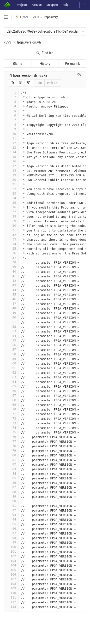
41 (11, 276)
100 (11, 547)
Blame (17, 63)
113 (11, 606)
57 (11, 349)
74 (11, 427)
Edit (39, 83)
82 (11, 464)
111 (11, 597)
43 (11, 285)
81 (11, 460)
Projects (22, 5)
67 (11, 395)
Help (66, 5)
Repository (51, 17)
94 (11, 519)
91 (11, 505)
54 (11, 336)
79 (11, 450)
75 (11, 432)
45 (11, 294)
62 (11, 372)
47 (11, 303)
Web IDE (53, 83)
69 (11, 404)
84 (11, 473)
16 (11, 161)
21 (11, 184)
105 (11, 570)
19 (11, 175)
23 (11, 193)
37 (11, 258)
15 (11, 157)
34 (11, 244)
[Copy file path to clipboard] (79, 75)
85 (11, 478)
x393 (7, 42)
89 (11, 496)
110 (11, 593)
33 (11, 239)
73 (11, 423)
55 (11, 340)
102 (11, 556)
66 (11, 391)
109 (11, 588)
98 (11, 538)
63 (11, 377)
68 (11, 400)
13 (11, 147)
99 (11, 542)
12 (11, 143)
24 (11, 198)
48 (11, 308)
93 (11, 515)
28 (11, 216)
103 (11, 561)
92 (11, 510)
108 (11, 583)
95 (11, 524)
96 (11, 528)
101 (11, 551)
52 (11, 326)
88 (11, 492)
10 (11, 134)
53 (11, 331)
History (45, 63)
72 (11, 418)
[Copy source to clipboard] (12, 83)
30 (11, 225)
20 (11, 179)
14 (11, 152)
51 (11, 322)
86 (11, 482)
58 (11, 354)
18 (11, 170)
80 (11, 455)
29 (11, 221)
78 (11, 446)
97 (11, 533)
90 (11, 501)
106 (11, 574)
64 (11, 381)
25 (11, 202)
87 (11, 487)
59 (11, 359)
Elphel (22, 17)
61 (11, 368)
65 (11, 386)
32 (11, 235)
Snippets (52, 5)
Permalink (72, 63)
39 (11, 267)
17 (11, 166)
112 (11, 602)
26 (11, 207)
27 (11, 212)
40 (11, 271)
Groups (37, 5)
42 (11, 280)
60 (11, 363)
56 (11, 345)
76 (11, 437)
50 (11, 317)
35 (11, 248)
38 (11, 262)
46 (11, 299)
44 (11, 290)
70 (11, 409)
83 (11, 469)
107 (11, 579)
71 (11, 414)
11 (11, 138)
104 (11, 565)
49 (11, 313)
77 (11, 441)
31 (11, 230)
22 (11, 189)
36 (11, 253)
